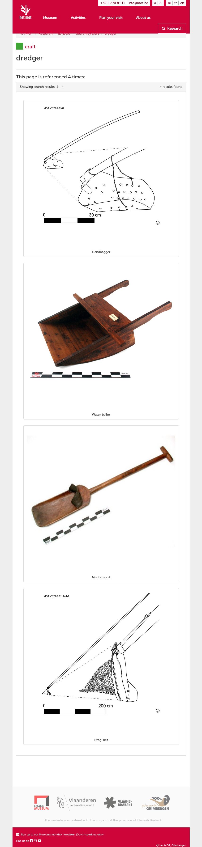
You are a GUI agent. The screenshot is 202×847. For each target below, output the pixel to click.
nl (169, 3)
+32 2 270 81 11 (112, 3)
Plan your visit (110, 18)
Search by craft (87, 33)
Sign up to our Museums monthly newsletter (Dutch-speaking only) (59, 834)
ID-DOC (64, 33)
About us (143, 18)
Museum (50, 18)
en (182, 3)
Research (172, 28)
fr (175, 3)
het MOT (26, 33)
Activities (78, 18)
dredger (110, 33)
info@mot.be (138, 3)
